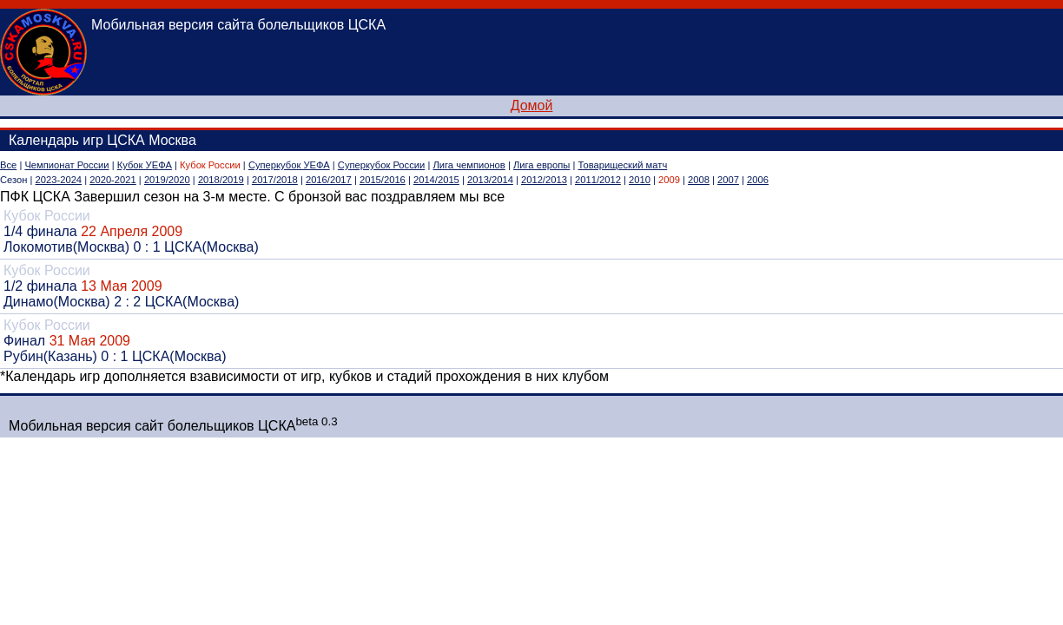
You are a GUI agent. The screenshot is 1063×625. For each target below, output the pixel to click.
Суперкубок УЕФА (289, 165)
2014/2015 (436, 179)
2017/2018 (275, 179)
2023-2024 (59, 179)
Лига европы (541, 165)
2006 (758, 179)
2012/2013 (544, 179)
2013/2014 (490, 179)
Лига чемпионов (468, 165)
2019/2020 (167, 179)
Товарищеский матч (623, 165)
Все (8, 165)
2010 (639, 179)
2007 (728, 179)
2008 (699, 179)
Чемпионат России (66, 165)
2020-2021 (112, 179)
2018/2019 (221, 179)
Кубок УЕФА (144, 165)
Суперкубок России (381, 165)
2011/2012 (598, 179)
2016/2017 (329, 179)
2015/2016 (383, 179)
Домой (532, 105)
